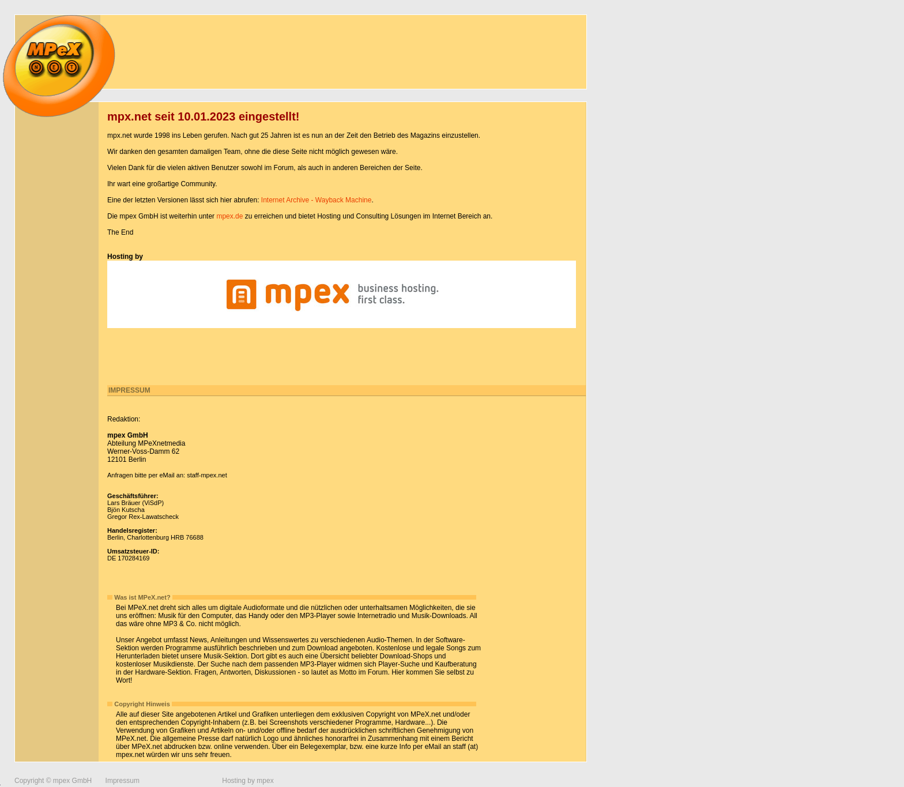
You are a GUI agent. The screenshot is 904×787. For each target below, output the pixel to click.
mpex (265, 781)
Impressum (123, 781)
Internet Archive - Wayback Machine (316, 200)
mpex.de (229, 216)
